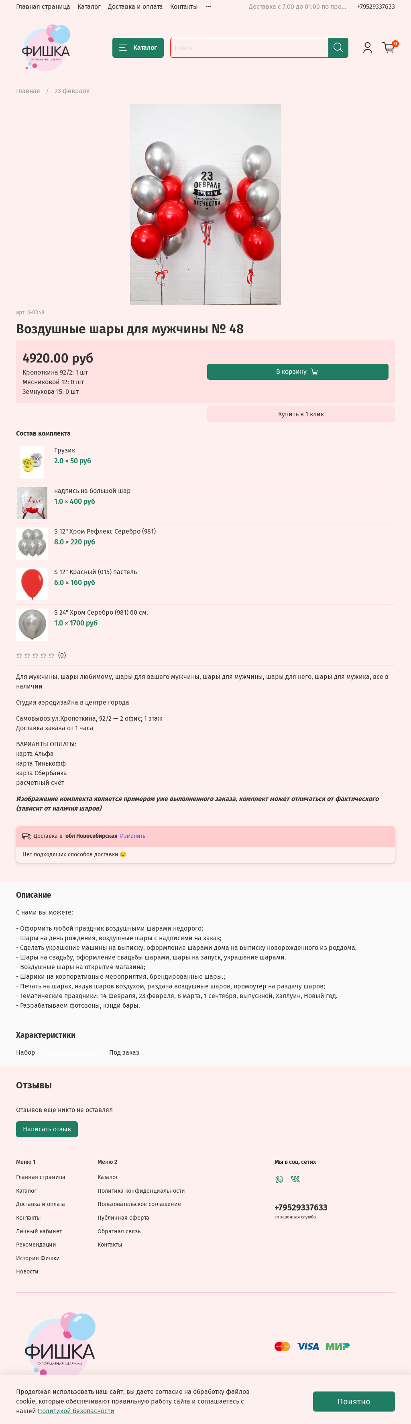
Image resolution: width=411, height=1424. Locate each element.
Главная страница (43, 6)
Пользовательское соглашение (139, 1204)
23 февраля (72, 91)
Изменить (132, 836)
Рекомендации (36, 1244)
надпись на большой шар (92, 491)
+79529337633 (376, 6)
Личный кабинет (39, 1231)
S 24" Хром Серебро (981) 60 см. (101, 612)
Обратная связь (119, 1231)
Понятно (354, 1401)
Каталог (89, 6)
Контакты (184, 6)
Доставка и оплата (135, 6)
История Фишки (38, 1258)
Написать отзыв (47, 1129)
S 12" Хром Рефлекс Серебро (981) (105, 531)
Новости (27, 1271)
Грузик (64, 450)
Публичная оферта (123, 1217)
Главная (28, 91)
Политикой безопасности (76, 1411)
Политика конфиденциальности (141, 1191)
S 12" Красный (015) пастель (95, 572)
